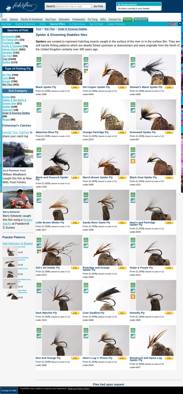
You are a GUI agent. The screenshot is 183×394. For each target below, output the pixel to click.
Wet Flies (7, 84)
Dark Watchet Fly (46, 312)
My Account (141, 19)
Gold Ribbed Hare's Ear (24, 280)
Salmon (14, 19)
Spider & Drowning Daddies (16, 113)
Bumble (6, 97)
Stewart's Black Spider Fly (146, 87)
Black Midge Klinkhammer (22, 291)
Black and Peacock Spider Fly (52, 178)
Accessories (8, 36)
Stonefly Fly (137, 312)
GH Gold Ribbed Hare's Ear (23, 259)
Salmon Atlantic (10, 49)
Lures (5, 78)
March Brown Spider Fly (98, 177)
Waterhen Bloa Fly (47, 132)
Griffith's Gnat (23, 268)
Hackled (6, 106)
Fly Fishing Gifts (10, 39)
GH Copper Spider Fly (96, 87)
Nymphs (6, 81)
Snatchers (7, 110)
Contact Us (115, 19)
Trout (4, 19)
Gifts (103, 19)
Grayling (6, 62)
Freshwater (79, 19)
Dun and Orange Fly (48, 358)
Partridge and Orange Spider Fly (96, 268)
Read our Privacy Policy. (79, 388)
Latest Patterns (116, 24)
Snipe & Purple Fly (141, 267)
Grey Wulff (21, 247)
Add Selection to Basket (17, 243)
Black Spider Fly (46, 87)
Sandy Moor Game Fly (96, 222)
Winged (6, 119)
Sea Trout (50, 19)
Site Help (6, 24)
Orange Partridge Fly (96, 132)
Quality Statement (25, 24)
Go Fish (98, 6)
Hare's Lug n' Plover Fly (97, 358)
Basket (128, 19)
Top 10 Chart (96, 24)
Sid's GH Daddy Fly (48, 267)
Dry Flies (6, 75)
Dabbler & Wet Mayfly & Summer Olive (14, 101)
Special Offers (57, 24)
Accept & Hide (8, 390)
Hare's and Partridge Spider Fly (142, 223)
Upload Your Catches (15, 132)
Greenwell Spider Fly (143, 132)
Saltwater (64, 19)
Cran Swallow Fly (93, 312)
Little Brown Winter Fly (50, 222)
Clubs (42, 24)
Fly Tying (92, 19)
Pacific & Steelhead (31, 19)
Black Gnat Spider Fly (143, 177)
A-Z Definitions (77, 24)
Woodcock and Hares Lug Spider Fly (146, 359)
